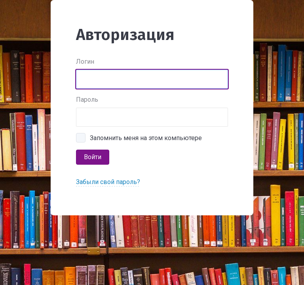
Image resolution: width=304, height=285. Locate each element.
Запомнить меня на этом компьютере (146, 138)
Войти (92, 157)
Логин (85, 61)
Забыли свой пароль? (108, 182)
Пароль (87, 99)
